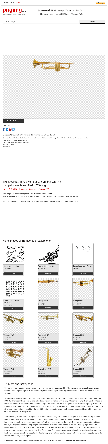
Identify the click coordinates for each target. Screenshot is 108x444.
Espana (18, 2)
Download (13, 273)
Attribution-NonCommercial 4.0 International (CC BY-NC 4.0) (32, 135)
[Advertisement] (54, 40)
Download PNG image (13, 121)
